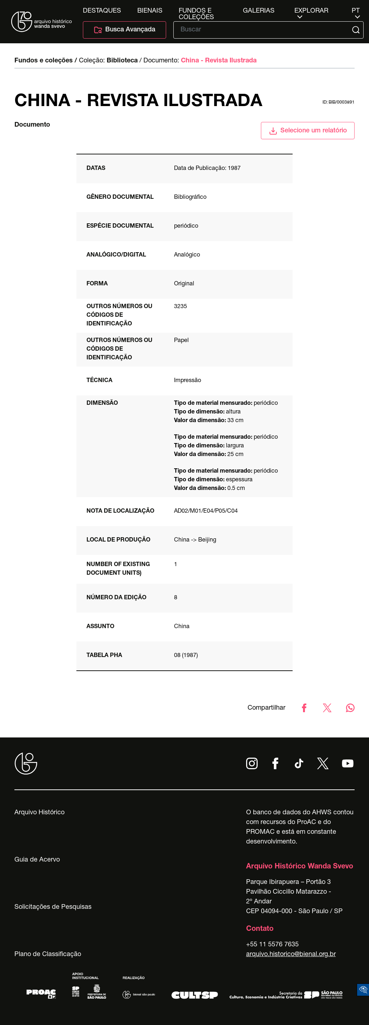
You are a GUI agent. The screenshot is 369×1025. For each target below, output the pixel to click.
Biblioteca (122, 61)
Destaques (102, 11)
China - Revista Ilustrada (219, 61)
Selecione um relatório (308, 131)
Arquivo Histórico (39, 813)
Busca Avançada (124, 30)
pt (356, 11)
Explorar (311, 11)
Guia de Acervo (37, 860)
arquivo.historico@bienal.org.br (291, 954)
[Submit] (356, 30)
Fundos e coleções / (45, 61)
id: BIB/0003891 (339, 102)
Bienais (150, 11)
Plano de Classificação (47, 954)
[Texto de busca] (263, 30)
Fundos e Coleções (196, 11)
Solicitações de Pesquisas (53, 907)
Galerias (259, 11)
